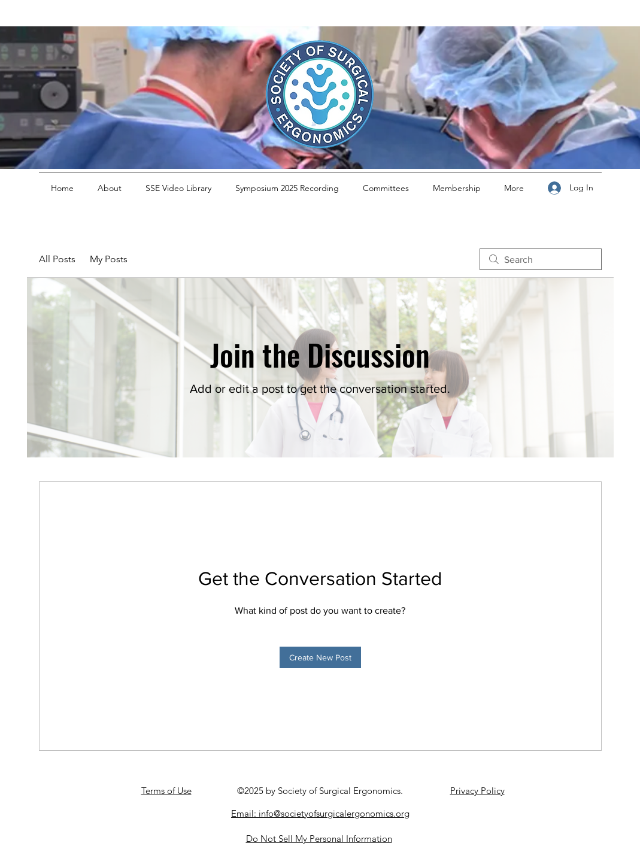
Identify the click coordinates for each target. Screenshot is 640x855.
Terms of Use (166, 790)
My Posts (109, 259)
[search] (541, 259)
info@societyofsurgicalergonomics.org (334, 813)
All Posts (57, 259)
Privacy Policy (477, 790)
